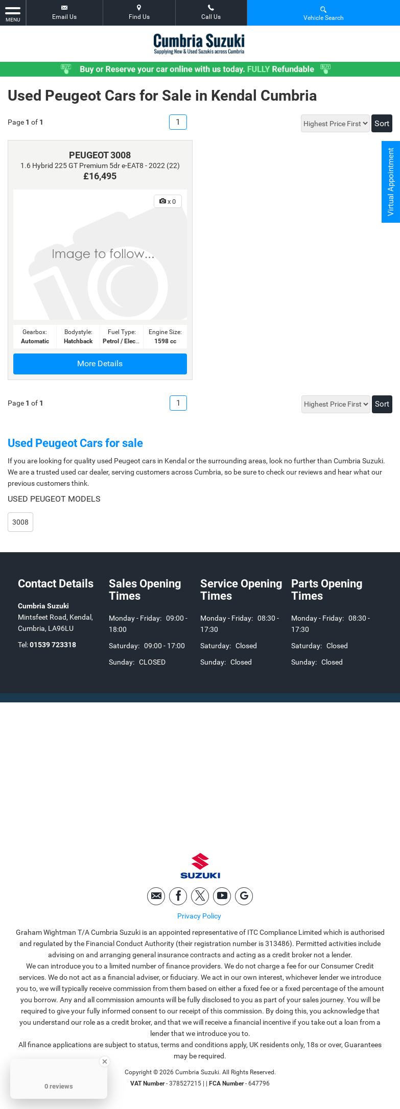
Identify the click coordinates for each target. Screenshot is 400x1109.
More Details (100, 363)
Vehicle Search (323, 13)
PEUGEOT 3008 (100, 155)
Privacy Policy (199, 918)
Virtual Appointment (390, 184)
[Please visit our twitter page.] (200, 898)
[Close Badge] (105, 1061)
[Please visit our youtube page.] (222, 898)
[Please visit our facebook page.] (178, 898)
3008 (20, 522)
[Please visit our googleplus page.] (244, 898)
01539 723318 (53, 645)
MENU (12, 13)
